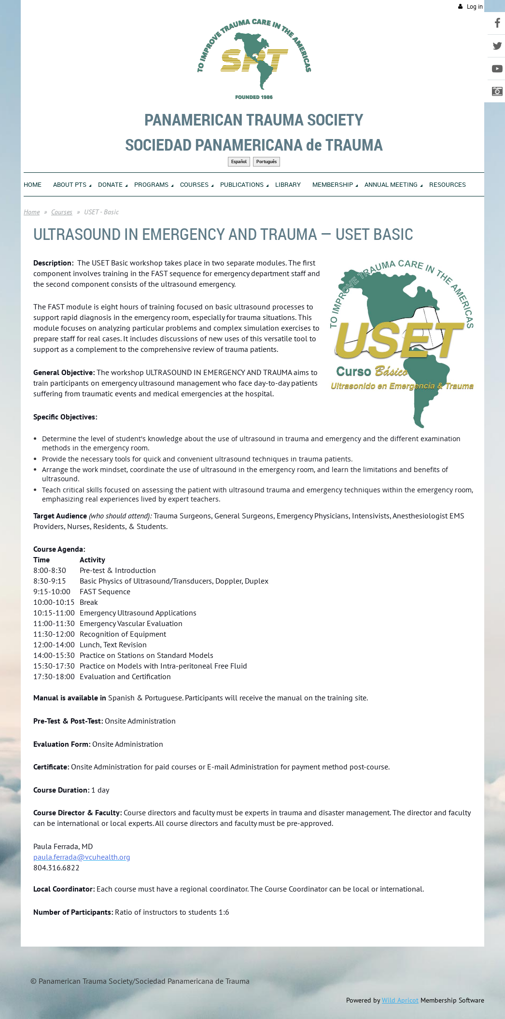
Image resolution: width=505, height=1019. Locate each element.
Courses (61, 212)
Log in (475, 6)
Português (266, 161)
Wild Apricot (400, 1000)
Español (239, 161)
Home (32, 212)
